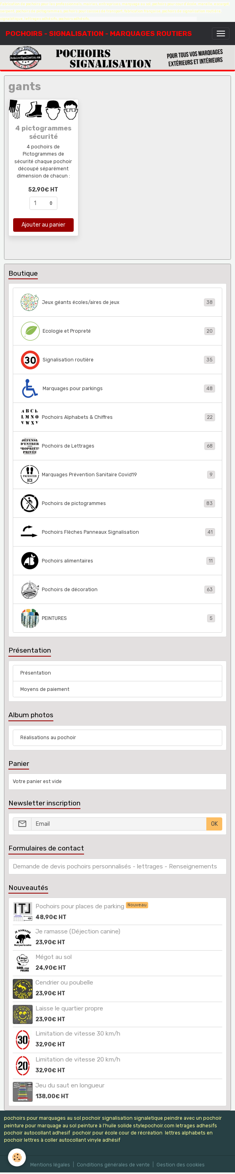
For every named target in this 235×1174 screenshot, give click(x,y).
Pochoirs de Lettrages (117, 446)
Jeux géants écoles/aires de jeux (117, 302)
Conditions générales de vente (113, 1165)
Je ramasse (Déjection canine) (77, 931)
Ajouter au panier (43, 224)
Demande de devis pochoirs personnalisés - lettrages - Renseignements (115, 866)
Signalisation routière (117, 360)
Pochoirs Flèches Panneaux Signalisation (117, 532)
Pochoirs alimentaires (117, 561)
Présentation (35, 673)
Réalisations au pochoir (48, 737)
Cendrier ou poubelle (64, 982)
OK (214, 824)
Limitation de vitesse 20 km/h (77, 1059)
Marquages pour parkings (117, 389)
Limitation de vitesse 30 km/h (77, 1033)
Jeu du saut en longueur (69, 1085)
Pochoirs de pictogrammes (117, 503)
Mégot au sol (53, 957)
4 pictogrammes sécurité (43, 132)
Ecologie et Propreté (117, 331)
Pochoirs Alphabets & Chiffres (117, 417)
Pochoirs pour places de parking (80, 906)
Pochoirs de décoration (117, 590)
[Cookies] (17, 1157)
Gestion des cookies (181, 1165)
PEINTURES (117, 618)
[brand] (99, 33)
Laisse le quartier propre (69, 1008)
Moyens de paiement (44, 689)
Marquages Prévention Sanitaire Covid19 (117, 475)
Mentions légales (50, 1165)
